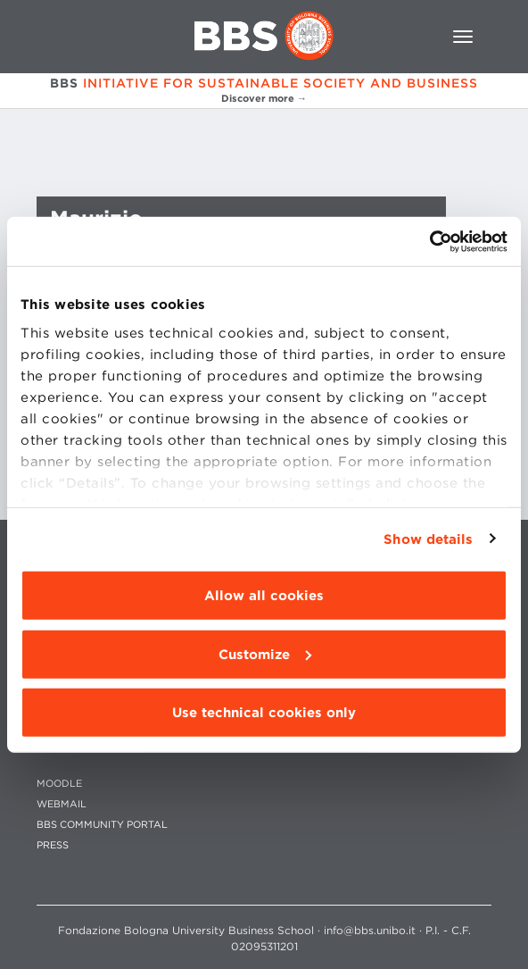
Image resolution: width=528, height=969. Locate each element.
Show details (428, 538)
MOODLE (59, 784)
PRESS (53, 845)
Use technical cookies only (264, 713)
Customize (265, 654)
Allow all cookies (264, 596)
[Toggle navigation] (462, 36)
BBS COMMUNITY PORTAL (102, 825)
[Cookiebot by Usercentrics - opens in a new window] (429, 241)
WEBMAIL (62, 804)
